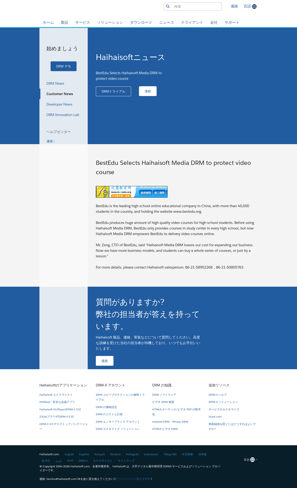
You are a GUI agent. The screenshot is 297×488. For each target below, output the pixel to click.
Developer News (59, 104)
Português (132, 454)
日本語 (202, 454)
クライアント (192, 22)
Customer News (59, 94)
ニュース (166, 22)
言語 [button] (248, 6)
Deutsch (115, 454)
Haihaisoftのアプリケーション (63, 385)
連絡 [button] (234, 6)
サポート (232, 22)
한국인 (46, 461)
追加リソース (219, 385)
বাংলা (70, 461)
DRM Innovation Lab (62, 115)
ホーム (48, 22)
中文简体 (187, 454)
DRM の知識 (161, 385)
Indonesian (151, 454)
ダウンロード (141, 22)
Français (99, 454)
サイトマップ (126, 461)
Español (84, 454)
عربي (58, 461)
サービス (82, 22)
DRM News (55, 83)
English (69, 454)
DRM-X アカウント (110, 385)
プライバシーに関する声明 (133, 479)
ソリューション (110, 22)
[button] (64, 66)
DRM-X (83, 461)
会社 (214, 22)
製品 (64, 22)
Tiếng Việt (170, 454)
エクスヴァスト (103, 461)
